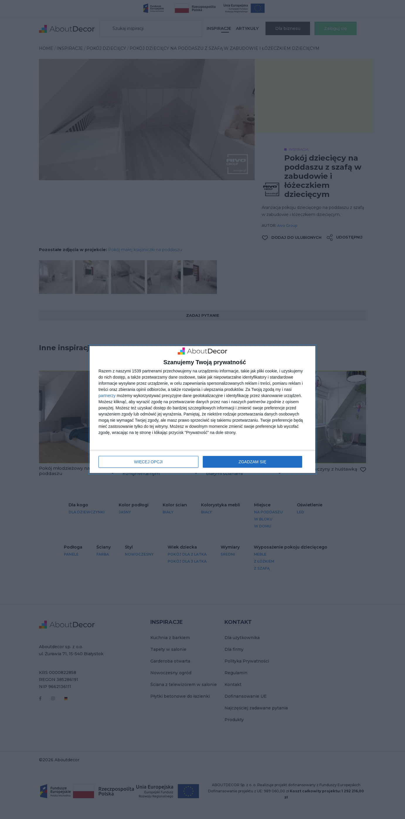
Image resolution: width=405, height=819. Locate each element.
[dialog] (202, 409)
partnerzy (106, 396)
